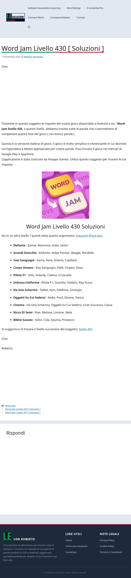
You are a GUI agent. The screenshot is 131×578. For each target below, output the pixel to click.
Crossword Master (60, 17)
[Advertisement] (65, 95)
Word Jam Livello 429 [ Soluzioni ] (22, 409)
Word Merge (74, 7)
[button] (29, 27)
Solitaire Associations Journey (44, 7)
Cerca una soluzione (76, 546)
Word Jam (10, 405)
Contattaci (71, 552)
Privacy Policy (107, 540)
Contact (81, 17)
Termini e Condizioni (111, 552)
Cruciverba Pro (95, 7)
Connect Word (36, 17)
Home (69, 540)
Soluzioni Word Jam (89, 236)
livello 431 (85, 329)
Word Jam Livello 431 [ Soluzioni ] (22, 412)
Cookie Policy (107, 546)
